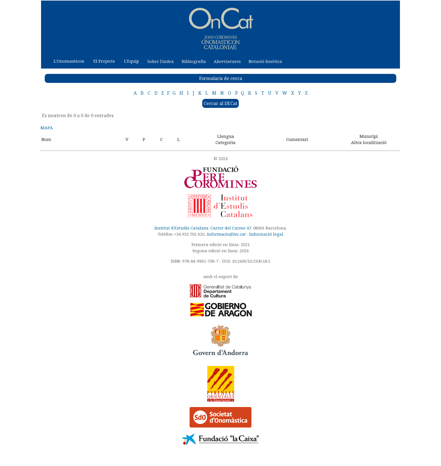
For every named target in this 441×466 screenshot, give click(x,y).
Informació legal (266, 234)
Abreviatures (227, 61)
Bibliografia (194, 61)
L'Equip (131, 61)
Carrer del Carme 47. (231, 228)
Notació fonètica (265, 61)
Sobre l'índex (160, 61)
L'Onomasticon (69, 61)
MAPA (46, 127)
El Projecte (104, 61)
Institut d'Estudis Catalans (181, 228)
